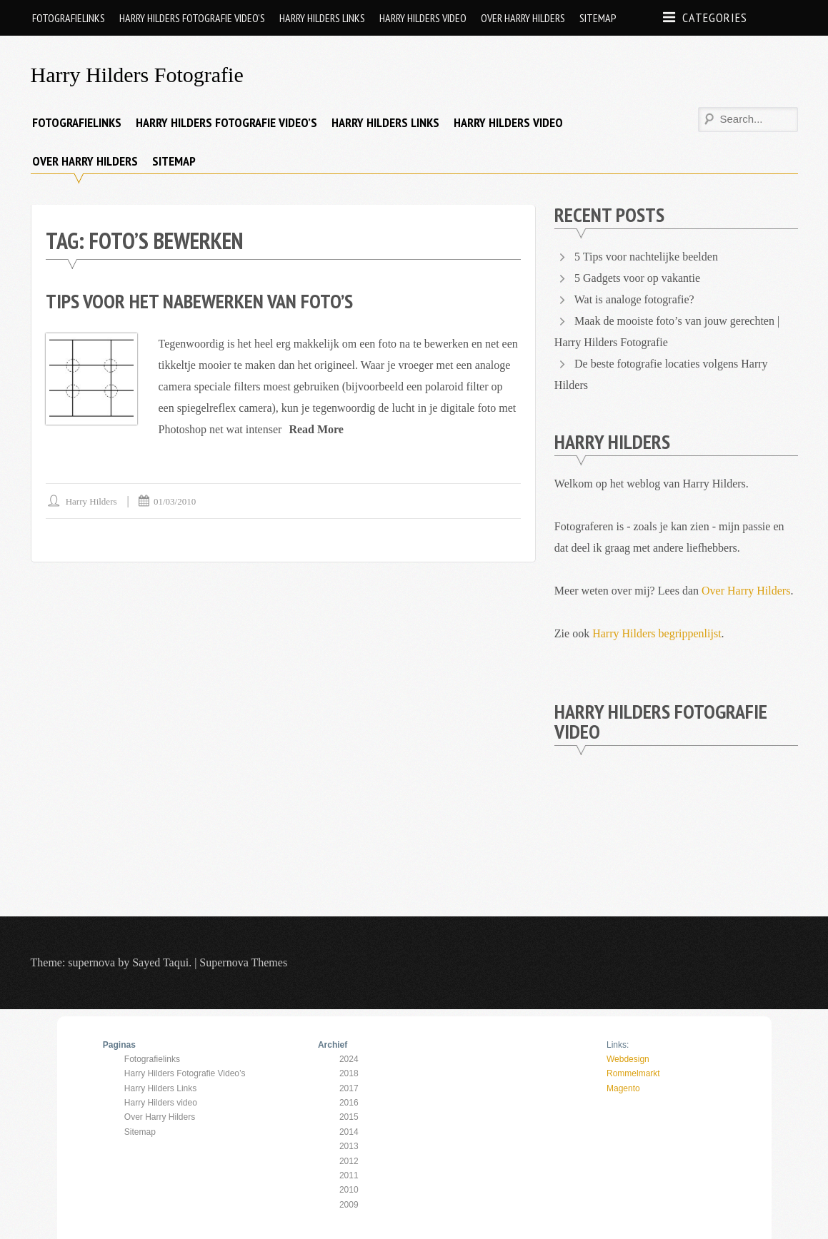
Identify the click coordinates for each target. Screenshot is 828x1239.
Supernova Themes (243, 962)
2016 (349, 1103)
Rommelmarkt (633, 1073)
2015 (349, 1117)
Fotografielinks (68, 18)
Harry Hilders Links (322, 18)
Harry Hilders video (423, 18)
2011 (349, 1175)
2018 (349, 1073)
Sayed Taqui (160, 962)
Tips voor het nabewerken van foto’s (199, 301)
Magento (623, 1088)
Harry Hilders (91, 501)
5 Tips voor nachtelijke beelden (646, 257)
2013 (349, 1146)
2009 (349, 1205)
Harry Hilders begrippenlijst (656, 633)
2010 (349, 1190)
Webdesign (628, 1059)
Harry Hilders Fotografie (137, 74)
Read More (316, 429)
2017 (349, 1088)
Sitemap (598, 18)
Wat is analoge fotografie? (634, 299)
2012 (349, 1161)
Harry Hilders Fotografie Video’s (192, 18)
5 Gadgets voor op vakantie (637, 278)
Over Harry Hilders (523, 18)
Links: (618, 1045)
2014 (349, 1132)
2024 (349, 1059)
